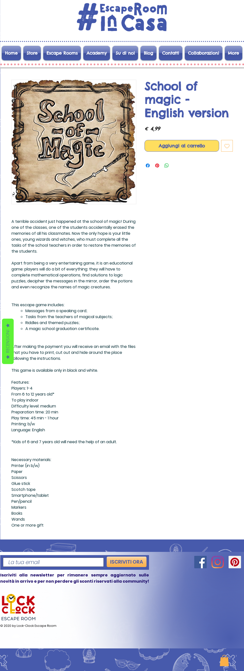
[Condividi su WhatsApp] (167, 165)
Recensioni (7, 341)
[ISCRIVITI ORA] (126, 562)
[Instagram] (217, 562)
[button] (224, 660)
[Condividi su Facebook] (148, 165)
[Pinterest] (235, 562)
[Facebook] (200, 562)
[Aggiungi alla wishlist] (227, 146)
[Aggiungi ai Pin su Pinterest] (157, 165)
